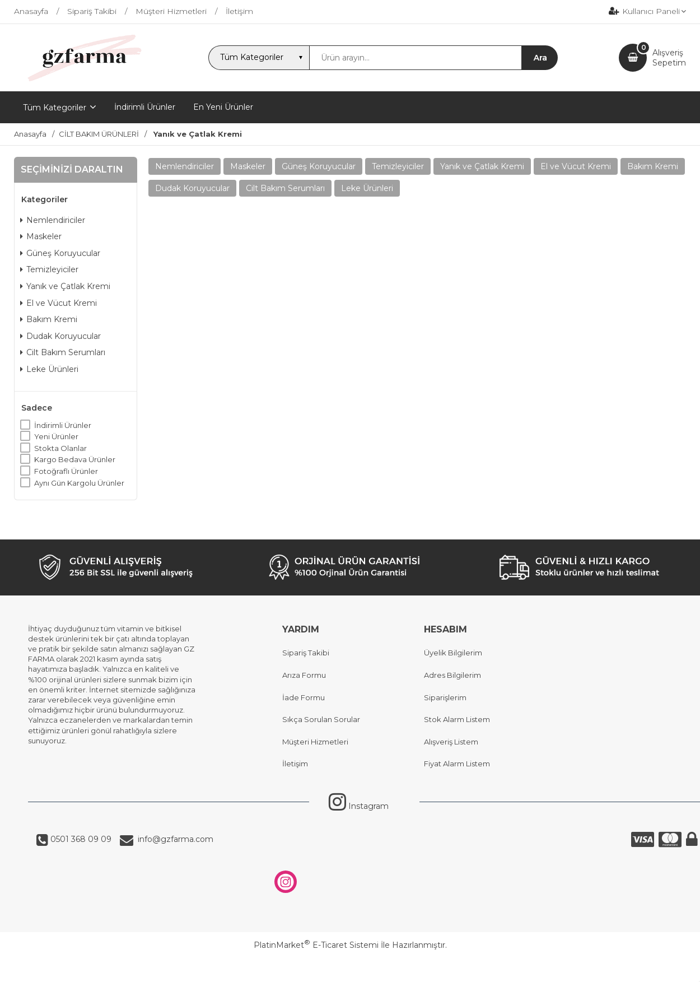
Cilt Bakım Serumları (62, 352)
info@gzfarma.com (173, 839)
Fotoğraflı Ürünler (66, 471)
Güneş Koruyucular (60, 253)
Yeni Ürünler (56, 436)
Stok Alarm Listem (457, 719)
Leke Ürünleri (49, 369)
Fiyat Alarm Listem (457, 763)
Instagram (359, 806)
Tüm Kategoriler (54, 108)
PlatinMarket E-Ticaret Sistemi (316, 945)
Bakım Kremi (48, 319)
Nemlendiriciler (52, 220)
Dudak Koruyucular (60, 336)
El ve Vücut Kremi (58, 303)
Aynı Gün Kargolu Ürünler (79, 482)
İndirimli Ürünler (62, 425)
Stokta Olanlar (60, 448)
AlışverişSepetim (669, 58)
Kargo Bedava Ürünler (74, 459)
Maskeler (41, 236)
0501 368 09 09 (79, 839)
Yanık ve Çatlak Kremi (65, 286)
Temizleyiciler (49, 269)
